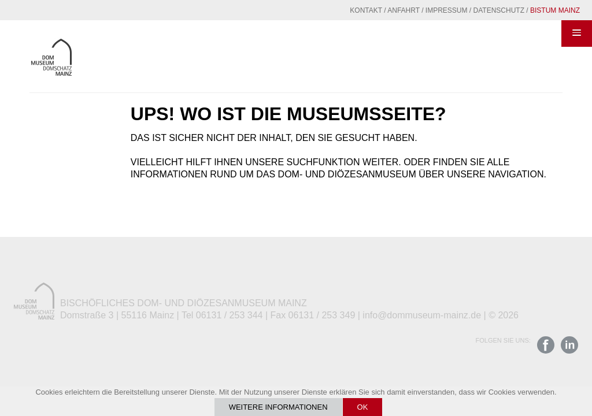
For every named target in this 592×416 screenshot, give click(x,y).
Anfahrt (403, 10)
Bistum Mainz (555, 10)
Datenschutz (498, 10)
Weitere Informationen (278, 407)
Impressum (447, 10)
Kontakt (366, 10)
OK (362, 407)
